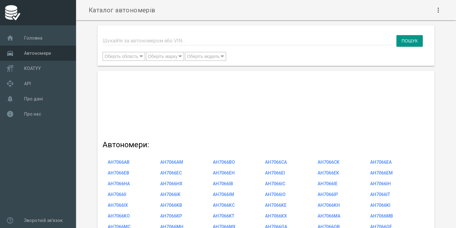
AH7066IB (223, 183)
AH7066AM (171, 162)
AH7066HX (171, 183)
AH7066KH (329, 205)
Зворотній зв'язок (34, 220)
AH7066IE (328, 183)
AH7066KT (223, 215)
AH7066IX (118, 205)
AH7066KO (119, 215)
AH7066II (117, 194)
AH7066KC (224, 205)
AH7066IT (380, 194)
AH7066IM (223, 194)
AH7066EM (381, 172)
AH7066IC (275, 183)
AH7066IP (328, 194)
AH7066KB (171, 205)
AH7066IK (170, 194)
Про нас (23, 114)
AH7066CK (328, 162)
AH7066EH (224, 172)
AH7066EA (381, 162)
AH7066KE (276, 205)
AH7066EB (118, 172)
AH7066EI (275, 172)
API (18, 83)
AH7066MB (381, 215)
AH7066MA (329, 215)
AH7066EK (328, 172)
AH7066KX (276, 215)
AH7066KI (380, 205)
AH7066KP (171, 215)
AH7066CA (276, 162)
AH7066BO (224, 162)
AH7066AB (119, 162)
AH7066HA (119, 183)
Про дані (24, 99)
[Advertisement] (263, 104)
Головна (24, 38)
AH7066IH (380, 183)
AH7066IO (275, 194)
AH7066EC (171, 172)
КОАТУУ (23, 68)
